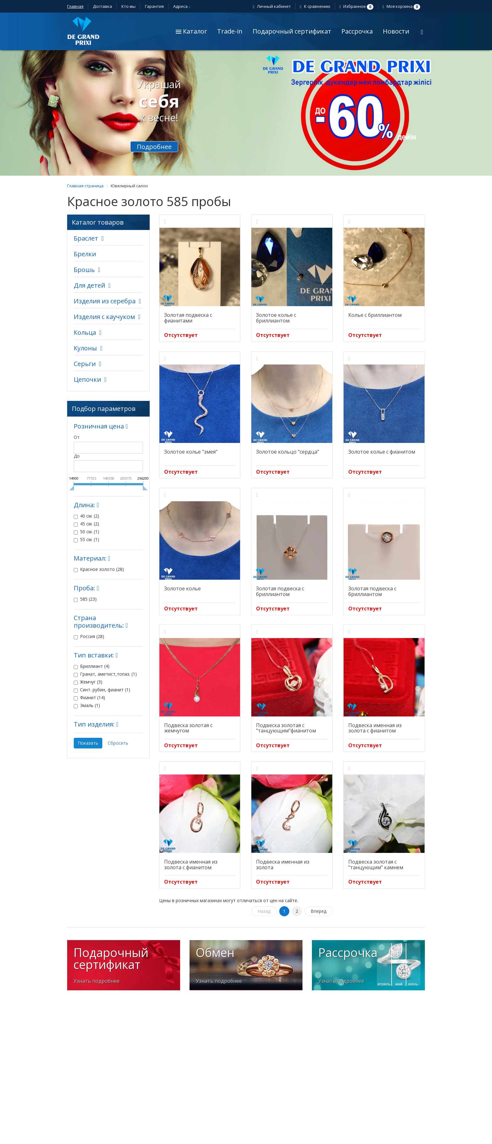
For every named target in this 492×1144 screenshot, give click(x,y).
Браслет (86, 238)
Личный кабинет (272, 6)
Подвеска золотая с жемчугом (188, 728)
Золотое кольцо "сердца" (287, 451)
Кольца (85, 332)
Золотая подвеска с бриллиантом (280, 591)
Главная (75, 6)
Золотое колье (182, 588)
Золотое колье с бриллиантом (276, 317)
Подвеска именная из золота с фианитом (375, 728)
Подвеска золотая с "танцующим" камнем (375, 864)
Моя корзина (402, 6)
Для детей (89, 285)
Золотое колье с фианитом (381, 451)
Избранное (357, 6)
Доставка (102, 6)
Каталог (191, 31)
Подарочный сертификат (292, 31)
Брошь (84, 269)
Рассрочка (357, 31)
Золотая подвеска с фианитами (188, 317)
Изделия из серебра (105, 301)
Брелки (85, 254)
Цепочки (87, 379)
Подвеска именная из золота (282, 864)
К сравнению (316, 6)
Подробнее (154, 146)
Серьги (85, 363)
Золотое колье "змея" (190, 451)
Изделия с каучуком (104, 316)
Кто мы (128, 6)
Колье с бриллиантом (375, 314)
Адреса (181, 6)
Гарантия (154, 6)
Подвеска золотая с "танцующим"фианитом (286, 728)
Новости (396, 31)
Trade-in (230, 31)
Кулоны (85, 348)
